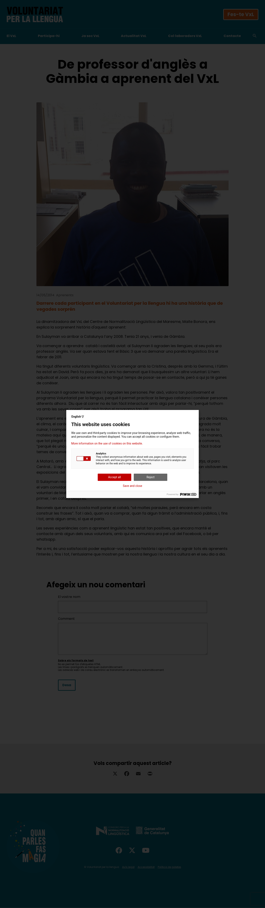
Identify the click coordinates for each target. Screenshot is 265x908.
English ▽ (77, 416)
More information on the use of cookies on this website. (107, 443)
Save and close (132, 485)
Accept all (114, 477)
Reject (151, 477)
